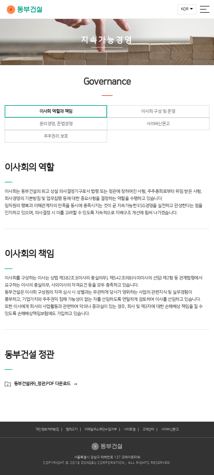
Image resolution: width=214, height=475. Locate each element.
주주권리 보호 (56, 136)
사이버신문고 (158, 123)
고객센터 (148, 429)
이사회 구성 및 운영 (158, 111)
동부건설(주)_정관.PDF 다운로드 (42, 384)
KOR (184, 9)
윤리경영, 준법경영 (56, 123)
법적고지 (72, 429)
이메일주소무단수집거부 (101, 429)
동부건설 (24, 9)
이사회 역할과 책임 (56, 111)
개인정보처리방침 (47, 429)
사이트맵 (130, 429)
